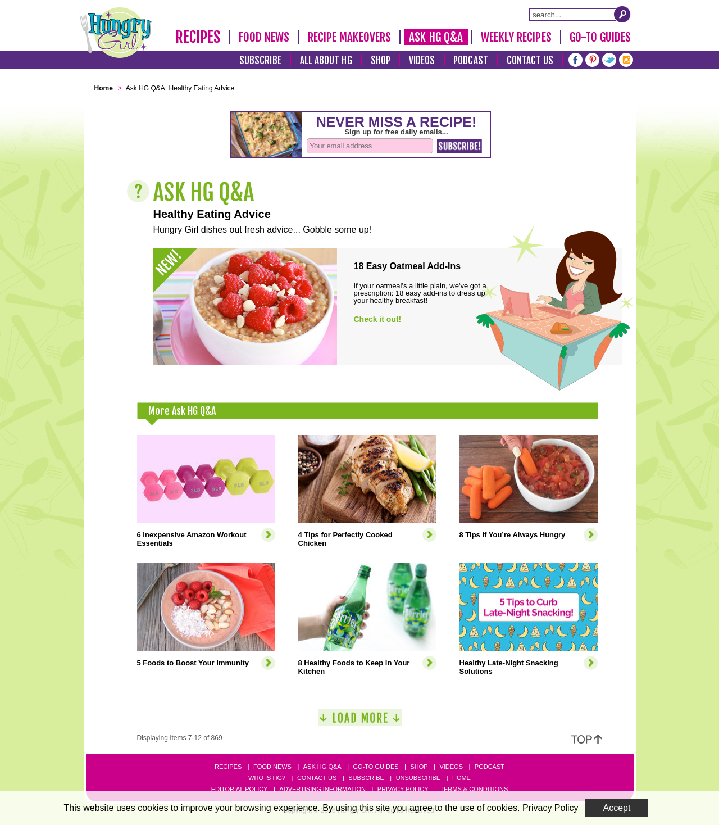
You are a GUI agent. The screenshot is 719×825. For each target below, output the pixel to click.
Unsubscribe (418, 777)
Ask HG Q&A (436, 37)
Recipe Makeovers (350, 37)
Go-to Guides (375, 766)
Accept (617, 808)
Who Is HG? (266, 777)
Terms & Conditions (474, 789)
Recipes (198, 37)
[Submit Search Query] (622, 14)
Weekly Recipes (516, 37)
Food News (264, 37)
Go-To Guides (600, 37)
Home (461, 777)
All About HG (326, 60)
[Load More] (360, 722)
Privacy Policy (403, 789)
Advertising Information (322, 789)
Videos (422, 60)
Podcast (470, 60)
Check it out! (378, 319)
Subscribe (260, 60)
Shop (380, 60)
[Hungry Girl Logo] (116, 32)
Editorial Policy (239, 789)
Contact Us (530, 60)
